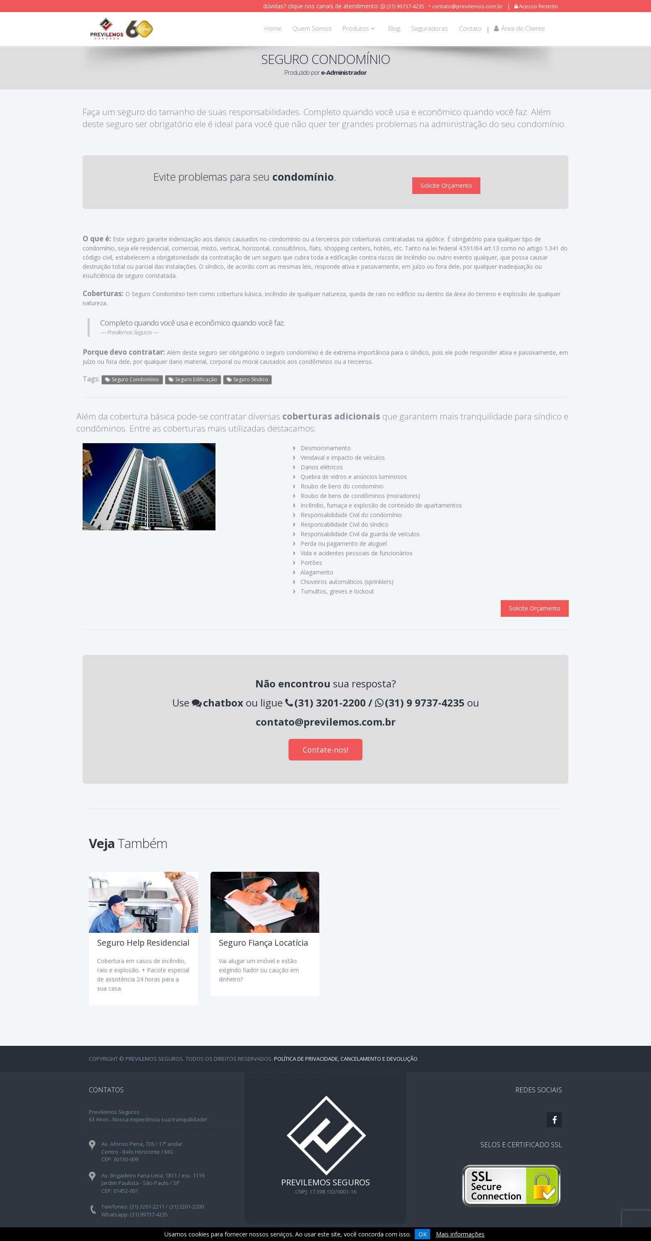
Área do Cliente (519, 28)
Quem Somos (312, 28)
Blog (394, 28)
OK (422, 1234)
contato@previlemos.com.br (467, 6)
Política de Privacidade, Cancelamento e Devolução (346, 1044)
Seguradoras (429, 28)
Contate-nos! (325, 736)
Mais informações (460, 1234)
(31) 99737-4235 (402, 6)
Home (272, 28)
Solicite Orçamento (446, 178)
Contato (470, 28)
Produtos (360, 28)
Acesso (536, 6)
